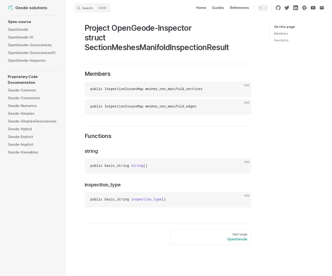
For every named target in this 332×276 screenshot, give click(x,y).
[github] (278, 7)
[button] (33, 22)
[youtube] (313, 7)
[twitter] (287, 7)
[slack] (304, 7)
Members (281, 33)
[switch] (263, 7)
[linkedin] (295, 7)
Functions (281, 40)
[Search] (92, 8)
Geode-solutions (27, 8)
